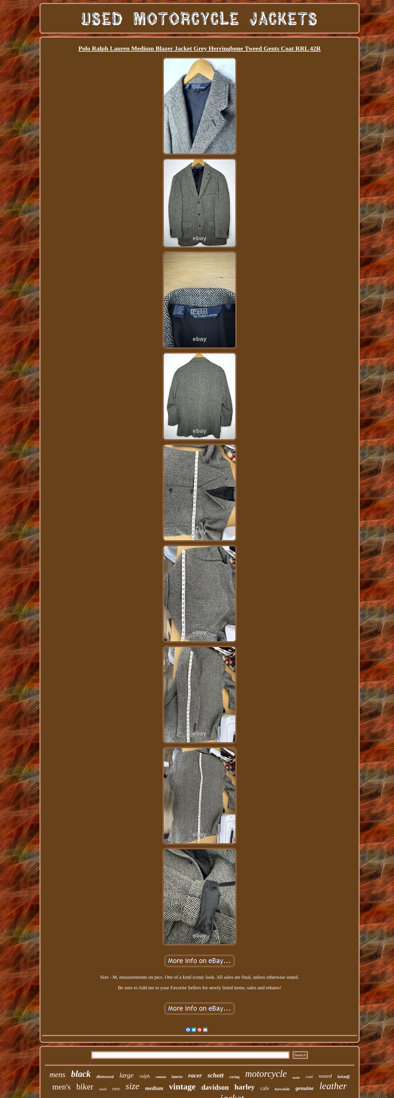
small (103, 1089)
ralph (144, 1076)
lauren (177, 1077)
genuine (305, 1088)
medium (154, 1088)
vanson (161, 1077)
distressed (105, 1076)
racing (234, 1077)
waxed (325, 1076)
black (81, 1074)
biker (84, 1086)
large (126, 1075)
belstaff (343, 1077)
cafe (264, 1088)
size (133, 1086)
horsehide (282, 1089)
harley (244, 1087)
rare (116, 1088)
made (296, 1077)
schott (216, 1075)
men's (61, 1086)
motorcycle (266, 1074)
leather (333, 1086)
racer (195, 1075)
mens (57, 1074)
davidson (215, 1087)
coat (309, 1076)
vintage (182, 1086)
